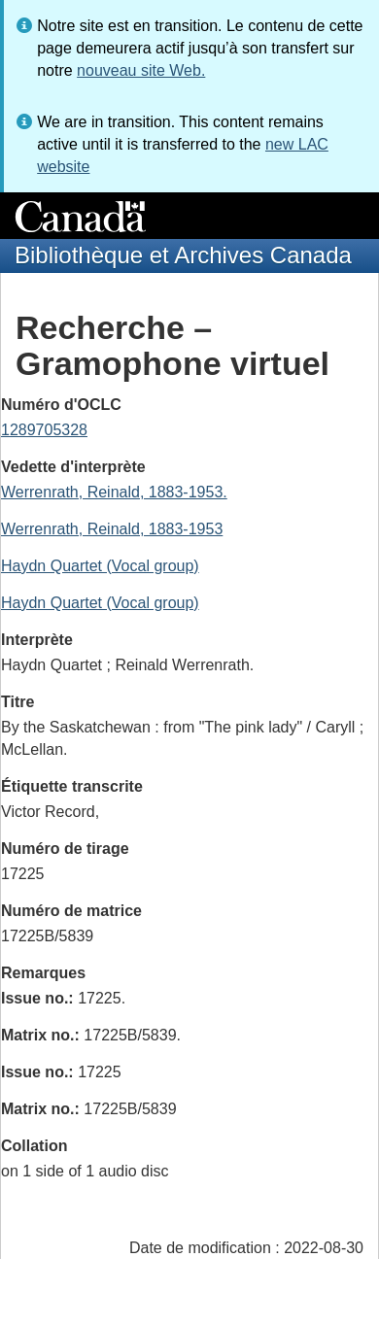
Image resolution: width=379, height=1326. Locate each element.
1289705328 (44, 430)
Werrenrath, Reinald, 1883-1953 (112, 529)
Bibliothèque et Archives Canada (183, 255)
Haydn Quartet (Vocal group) (100, 566)
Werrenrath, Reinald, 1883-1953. (114, 492)
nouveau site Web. (141, 70)
